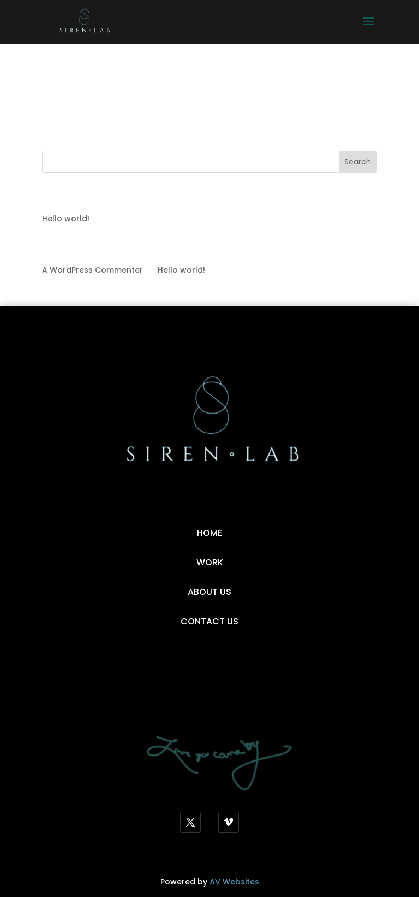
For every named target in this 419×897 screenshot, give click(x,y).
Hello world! (65, 218)
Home (209, 533)
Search (357, 161)
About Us (209, 592)
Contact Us (209, 621)
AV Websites (234, 881)
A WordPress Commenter (92, 269)
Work (209, 562)
